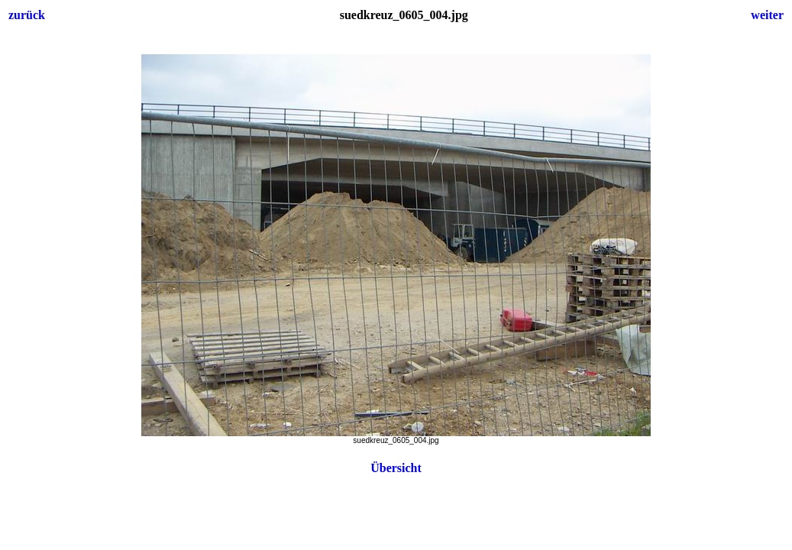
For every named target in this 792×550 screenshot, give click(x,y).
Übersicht (396, 467)
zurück (26, 14)
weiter (767, 14)
